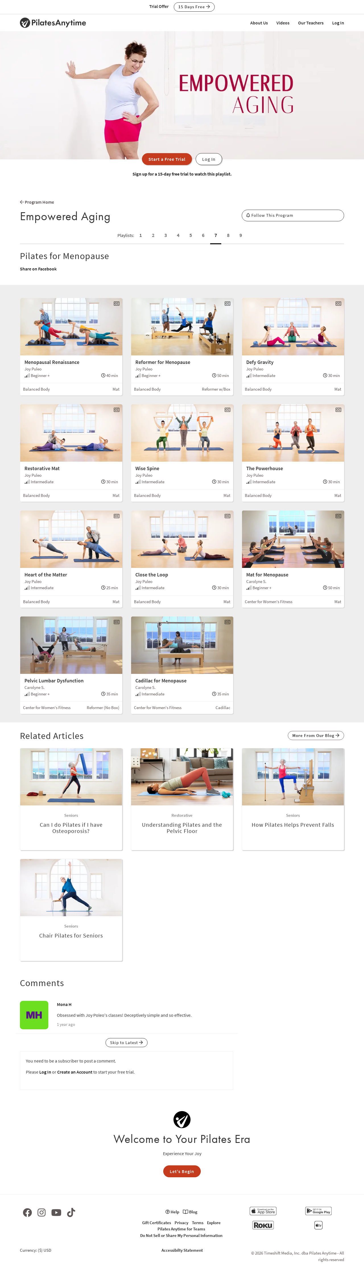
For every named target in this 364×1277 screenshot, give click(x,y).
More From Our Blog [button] (316, 735)
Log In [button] (209, 159)
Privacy (181, 1222)
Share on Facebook (38, 269)
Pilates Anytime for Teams (181, 1229)
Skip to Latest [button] (126, 1042)
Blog (190, 1211)
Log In (338, 23)
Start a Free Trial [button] (166, 159)
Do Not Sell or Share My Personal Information (181, 1235)
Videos (282, 23)
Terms (197, 1222)
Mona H (64, 1004)
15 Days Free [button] (194, 6)
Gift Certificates (156, 1222)
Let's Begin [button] (182, 1171)
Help (172, 1211)
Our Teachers (311, 23)
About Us (259, 23)
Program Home (37, 202)
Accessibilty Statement (182, 1250)
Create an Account (74, 1072)
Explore (214, 1222)
